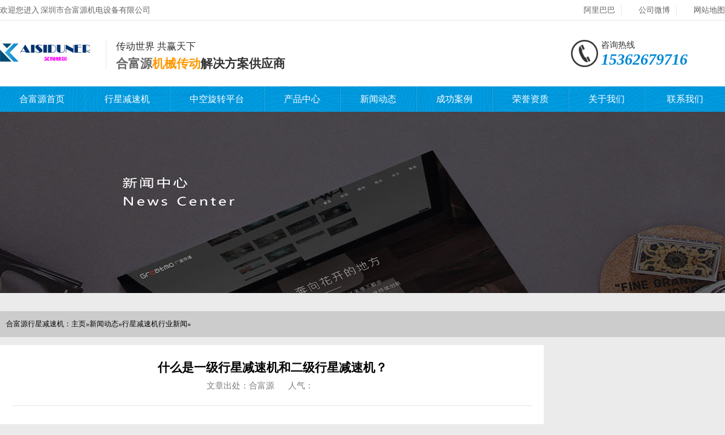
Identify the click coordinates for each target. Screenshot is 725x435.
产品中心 (302, 99)
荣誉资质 (530, 99)
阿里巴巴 (599, 9)
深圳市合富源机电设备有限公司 (95, 9)
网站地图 (709, 9)
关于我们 (606, 99)
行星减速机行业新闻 (154, 324)
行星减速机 (127, 99)
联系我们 (685, 99)
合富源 (134, 63)
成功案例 (454, 99)
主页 (78, 324)
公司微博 (654, 9)
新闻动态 (378, 99)
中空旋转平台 (217, 99)
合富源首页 (42, 99)
